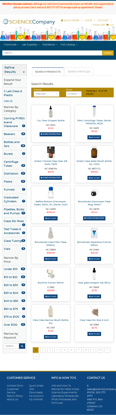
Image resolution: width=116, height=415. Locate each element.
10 (101, 350)
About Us (12, 399)
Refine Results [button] (10, 70)
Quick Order (70, 20)
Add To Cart (94, 137)
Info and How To (61, 386)
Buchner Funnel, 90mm (51, 283)
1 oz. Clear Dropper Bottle (51, 121)
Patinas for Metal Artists (65, 389)
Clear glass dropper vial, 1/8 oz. (94, 283)
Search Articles (79, 71)
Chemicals (10, 44)
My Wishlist (36, 399)
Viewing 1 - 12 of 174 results (96, 92)
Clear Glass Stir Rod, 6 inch (94, 320)
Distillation (48, 44)
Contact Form (15, 386)
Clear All (8, 101)
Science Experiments (64, 392)
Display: (38, 90)
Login (88, 20)
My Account (36, 396)
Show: (69, 90)
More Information (51, 134)
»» (36, 356)
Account (103, 20)
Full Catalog (68, 44)
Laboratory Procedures (65, 396)
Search (108, 53)
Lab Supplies (29, 44)
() (103, 25)
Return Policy (15, 396)
